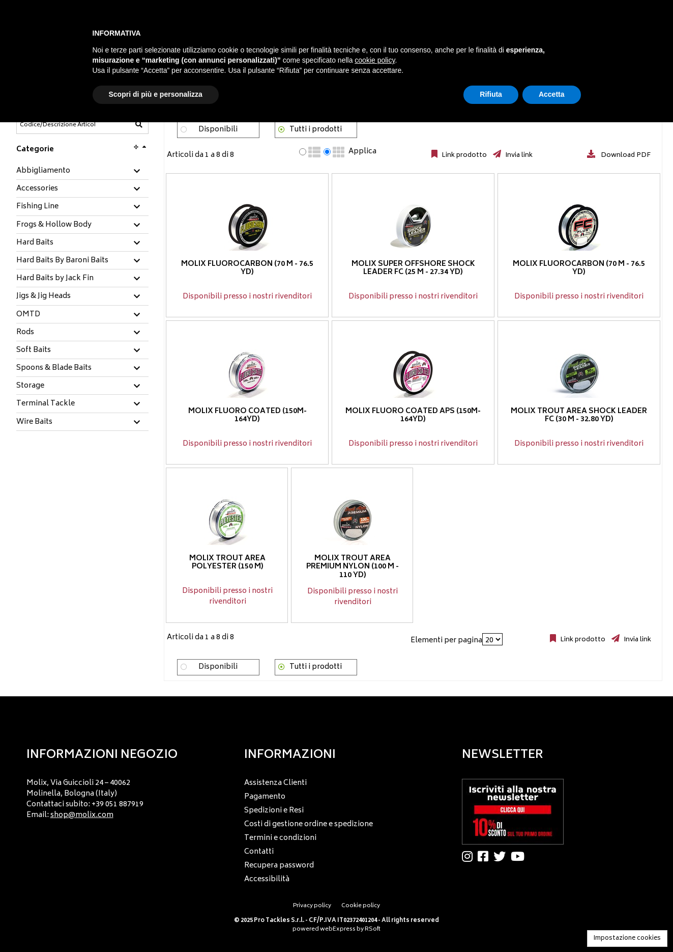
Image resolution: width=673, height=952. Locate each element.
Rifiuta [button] (491, 94)
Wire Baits (34, 422)
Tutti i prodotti (315, 129)
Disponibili (218, 129)
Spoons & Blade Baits (54, 368)
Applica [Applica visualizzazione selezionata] (362, 152)
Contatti (259, 852)
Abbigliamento (43, 171)
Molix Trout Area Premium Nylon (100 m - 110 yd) (352, 567)
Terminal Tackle (45, 404)
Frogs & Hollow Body (54, 225)
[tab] (82, 171)
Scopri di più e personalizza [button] (155, 94)
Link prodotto (463, 155)
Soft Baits (33, 350)
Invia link (518, 155)
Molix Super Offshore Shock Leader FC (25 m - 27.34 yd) (413, 268)
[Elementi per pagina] (492, 639)
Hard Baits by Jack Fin (55, 278)
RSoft (373, 929)
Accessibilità (266, 879)
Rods (25, 332)
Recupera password (279, 865)
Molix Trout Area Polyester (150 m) (227, 563)
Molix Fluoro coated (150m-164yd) (247, 415)
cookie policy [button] (375, 60)
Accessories (37, 189)
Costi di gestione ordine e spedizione (308, 824)
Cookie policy (360, 906)
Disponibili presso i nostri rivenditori (247, 296)
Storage (30, 386)
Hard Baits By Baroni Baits (62, 260)
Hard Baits (34, 243)
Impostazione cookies (627, 938)
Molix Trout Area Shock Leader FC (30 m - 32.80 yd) (579, 415)
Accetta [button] (552, 94)
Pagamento (264, 797)
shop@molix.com (81, 815)
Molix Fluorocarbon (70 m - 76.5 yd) (247, 268)
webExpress (338, 929)
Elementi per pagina (446, 640)
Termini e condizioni (280, 838)
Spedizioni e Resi (274, 810)
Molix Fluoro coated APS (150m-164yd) (413, 415)
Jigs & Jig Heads (43, 296)
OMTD (28, 314)
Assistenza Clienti (275, 783)
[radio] (302, 151)
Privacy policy (312, 906)
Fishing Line (37, 206)
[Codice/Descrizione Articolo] (57, 125)
